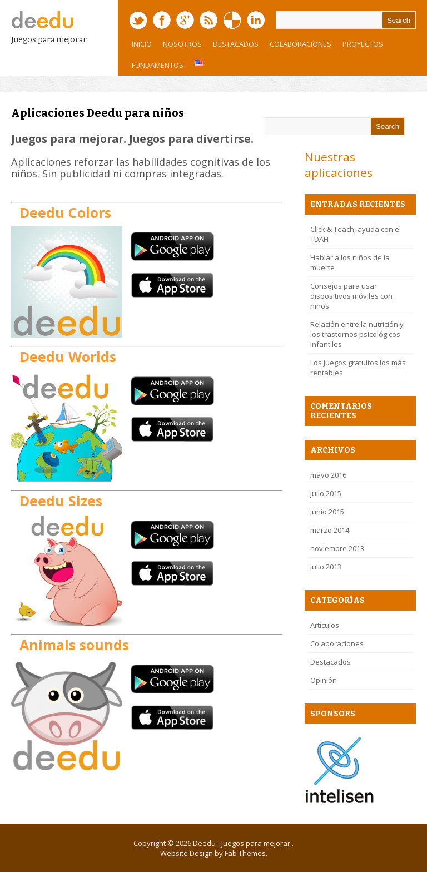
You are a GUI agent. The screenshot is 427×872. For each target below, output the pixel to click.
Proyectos (360, 46)
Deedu (204, 843)
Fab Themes (245, 853)
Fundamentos (154, 68)
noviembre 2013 (337, 548)
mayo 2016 (328, 475)
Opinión (323, 680)
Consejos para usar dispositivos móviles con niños (351, 296)
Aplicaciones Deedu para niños (97, 113)
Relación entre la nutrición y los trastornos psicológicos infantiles (357, 334)
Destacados (236, 44)
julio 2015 (325, 493)
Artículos (324, 625)
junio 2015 (327, 512)
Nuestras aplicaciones (339, 164)
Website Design (186, 853)
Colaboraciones (300, 44)
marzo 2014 (329, 530)
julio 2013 (325, 567)
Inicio (142, 44)
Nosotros (179, 46)
